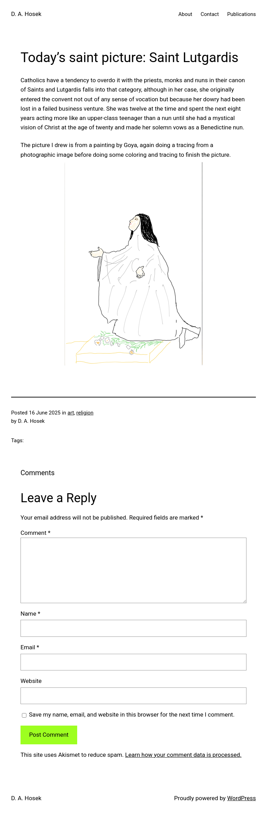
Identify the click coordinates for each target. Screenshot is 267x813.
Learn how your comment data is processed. (183, 754)
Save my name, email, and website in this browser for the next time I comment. (131, 714)
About (185, 14)
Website (31, 680)
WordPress (241, 798)
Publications (241, 14)
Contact (210, 14)
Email (30, 647)
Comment (35, 532)
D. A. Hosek (26, 13)
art (70, 413)
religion (85, 413)
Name (30, 613)
